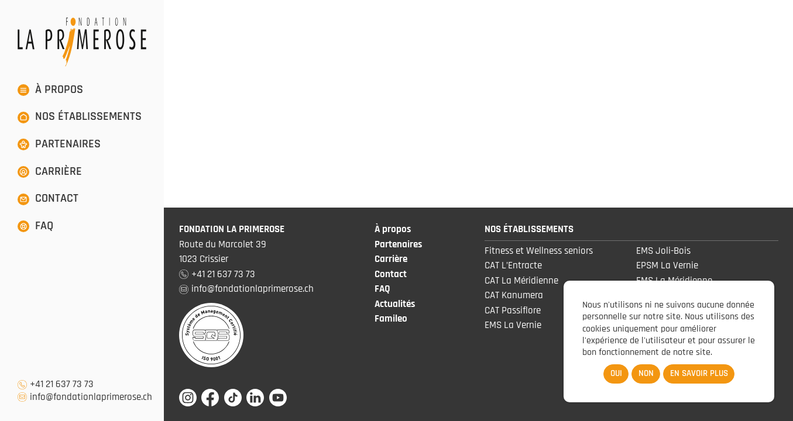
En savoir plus (699, 373)
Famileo (391, 318)
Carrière (391, 259)
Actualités (395, 304)
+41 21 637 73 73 (62, 384)
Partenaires (398, 244)
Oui (616, 373)
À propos (393, 229)
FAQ (382, 288)
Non (646, 373)
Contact (391, 274)
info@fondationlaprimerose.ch (91, 397)
